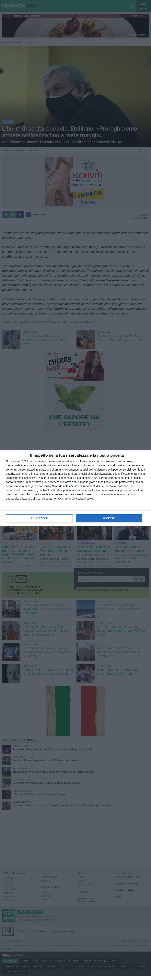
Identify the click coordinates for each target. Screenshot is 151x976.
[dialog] (75, 488)
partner (33, 461)
